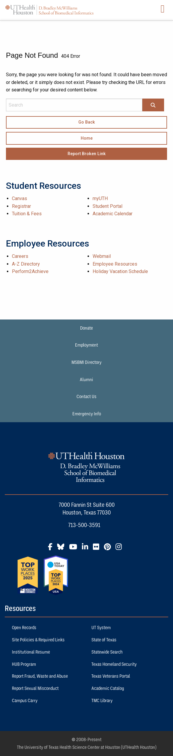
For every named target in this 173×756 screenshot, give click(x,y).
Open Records (24, 627)
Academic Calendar (113, 213)
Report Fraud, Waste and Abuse (40, 676)
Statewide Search (107, 652)
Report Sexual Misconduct (35, 688)
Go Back (86, 122)
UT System (101, 627)
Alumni (86, 379)
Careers (20, 256)
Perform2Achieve (30, 271)
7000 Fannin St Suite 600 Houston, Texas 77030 (87, 508)
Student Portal (107, 206)
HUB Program (24, 664)
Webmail (102, 256)
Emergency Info (86, 414)
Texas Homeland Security (114, 664)
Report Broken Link (87, 153)
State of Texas (103, 640)
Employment (86, 345)
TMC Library (102, 700)
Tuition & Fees (27, 213)
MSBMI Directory (86, 362)
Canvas (19, 198)
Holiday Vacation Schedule (120, 271)
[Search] (153, 105)
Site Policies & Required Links (38, 640)
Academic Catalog (107, 688)
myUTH (100, 198)
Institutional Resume (31, 652)
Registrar (21, 206)
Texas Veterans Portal (110, 676)
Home (87, 138)
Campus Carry (25, 700)
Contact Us (86, 396)
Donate (86, 328)
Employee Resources (115, 264)
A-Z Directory (26, 264)
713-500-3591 (84, 525)
